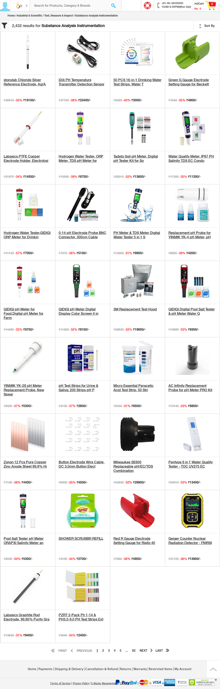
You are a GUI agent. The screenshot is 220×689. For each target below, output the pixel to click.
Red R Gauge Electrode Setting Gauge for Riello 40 (134, 541)
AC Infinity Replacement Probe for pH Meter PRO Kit (190, 388)
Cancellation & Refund (101, 669)
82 (134, 650)
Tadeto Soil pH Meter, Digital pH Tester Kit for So (135, 158)
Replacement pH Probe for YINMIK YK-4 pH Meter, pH (189, 235)
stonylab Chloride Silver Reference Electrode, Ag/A (25, 82)
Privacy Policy (81, 683)
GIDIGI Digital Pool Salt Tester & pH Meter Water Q (191, 311)
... (126, 650)
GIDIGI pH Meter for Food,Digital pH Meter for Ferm (23, 313)
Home (11, 15)
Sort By (207, 26)
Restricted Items (160, 669)
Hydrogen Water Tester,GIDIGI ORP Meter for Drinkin (27, 235)
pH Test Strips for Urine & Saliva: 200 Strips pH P (78, 388)
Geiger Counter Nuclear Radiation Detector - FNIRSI (190, 541)
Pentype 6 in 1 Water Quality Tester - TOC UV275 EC (190, 464)
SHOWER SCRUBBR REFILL (81, 539)
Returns (125, 669)
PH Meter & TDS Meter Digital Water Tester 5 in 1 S (136, 235)
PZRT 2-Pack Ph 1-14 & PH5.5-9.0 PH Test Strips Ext (81, 617)
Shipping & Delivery (69, 669)
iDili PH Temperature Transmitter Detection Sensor (81, 82)
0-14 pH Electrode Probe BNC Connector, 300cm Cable (82, 235)
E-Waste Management (104, 683)
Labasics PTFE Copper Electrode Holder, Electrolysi (26, 158)
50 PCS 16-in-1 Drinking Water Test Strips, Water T (137, 82)
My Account (182, 669)
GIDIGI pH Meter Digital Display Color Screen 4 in (78, 311)
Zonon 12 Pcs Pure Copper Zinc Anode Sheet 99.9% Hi (25, 464)
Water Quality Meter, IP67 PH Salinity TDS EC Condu (191, 158)
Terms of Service (60, 683)
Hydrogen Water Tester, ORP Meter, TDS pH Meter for (81, 158)
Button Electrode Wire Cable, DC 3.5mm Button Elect (81, 464)
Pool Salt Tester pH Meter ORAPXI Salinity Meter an (24, 541)
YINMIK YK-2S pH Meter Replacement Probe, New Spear (24, 390)
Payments (45, 669)
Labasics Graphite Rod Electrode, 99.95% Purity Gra (26, 617)
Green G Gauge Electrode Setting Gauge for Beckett (188, 82)
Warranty (140, 669)
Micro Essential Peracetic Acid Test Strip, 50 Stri (133, 388)
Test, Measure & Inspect (58, 15)
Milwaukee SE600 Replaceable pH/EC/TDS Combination (133, 466)
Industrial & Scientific (29, 15)
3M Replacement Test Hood (135, 309)
